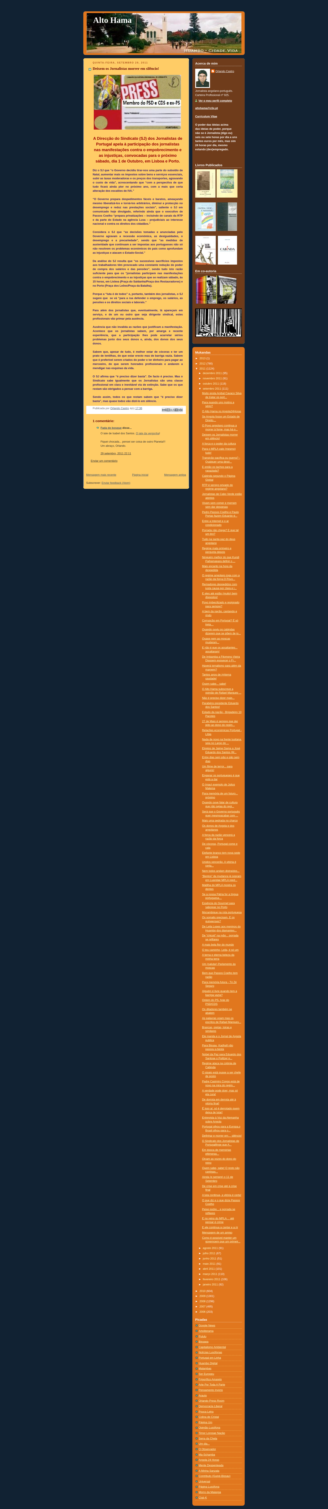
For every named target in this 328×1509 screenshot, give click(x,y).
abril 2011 (209, 1268)
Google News (207, 1325)
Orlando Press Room (211, 1400)
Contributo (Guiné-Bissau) (215, 1476)
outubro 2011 (211, 383)
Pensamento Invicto (211, 1390)
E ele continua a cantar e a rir (220, 1227)
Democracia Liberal (210, 1406)
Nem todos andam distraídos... (221, 871)
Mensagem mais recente (101, 474)
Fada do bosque (111, 427)
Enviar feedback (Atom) (116, 482)
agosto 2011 (211, 1248)
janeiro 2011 (211, 1284)
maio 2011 (209, 1263)
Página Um (205, 1422)
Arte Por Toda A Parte (212, 1384)
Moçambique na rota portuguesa (222, 912)
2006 (203, 1311)
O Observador (207, 1449)
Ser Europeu (206, 1374)
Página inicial (140, 474)
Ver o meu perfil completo (215, 100)
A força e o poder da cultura (219, 443)
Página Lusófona (209, 1486)
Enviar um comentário (104, 460)
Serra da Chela (208, 1438)
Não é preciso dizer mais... (218, 698)
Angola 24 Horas (209, 1459)
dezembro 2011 (213, 373)
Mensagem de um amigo (217, 1232)
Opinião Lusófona (209, 1427)
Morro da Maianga (210, 1492)
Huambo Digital (208, 1363)
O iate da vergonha (147, 433)
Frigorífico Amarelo (210, 1379)
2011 (203, 368)
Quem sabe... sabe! (214, 683)
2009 (203, 1296)
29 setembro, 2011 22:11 (116, 453)
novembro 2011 (213, 378)
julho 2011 (209, 1253)
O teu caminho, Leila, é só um (220, 949)
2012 (203, 363)
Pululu (202, 1336)
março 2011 (210, 1274)
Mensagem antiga (175, 474)
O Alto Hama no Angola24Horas (221, 411)
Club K (203, 1497)
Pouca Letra (206, 1411)
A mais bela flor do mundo (218, 944)
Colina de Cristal (209, 1416)
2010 (203, 1291)
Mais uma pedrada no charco (220, 820)
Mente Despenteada (211, 1465)
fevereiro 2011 (212, 1279)
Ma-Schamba (207, 1454)
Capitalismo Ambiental (212, 1347)
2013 (203, 358)
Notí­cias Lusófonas (210, 1352)
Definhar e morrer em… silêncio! (222, 1135)
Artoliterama (206, 1331)
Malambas (205, 1368)
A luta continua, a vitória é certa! (221, 1195)
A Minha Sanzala (209, 1470)
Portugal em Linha (210, 1357)
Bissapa (203, 1341)
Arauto (203, 1395)
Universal (204, 1481)
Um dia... (204, 1443)
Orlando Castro (224, 71)
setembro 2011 (212, 388)
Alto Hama (112, 20)
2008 (203, 1301)
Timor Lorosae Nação (212, 1433)
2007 (203, 1306)
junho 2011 (210, 1258)
